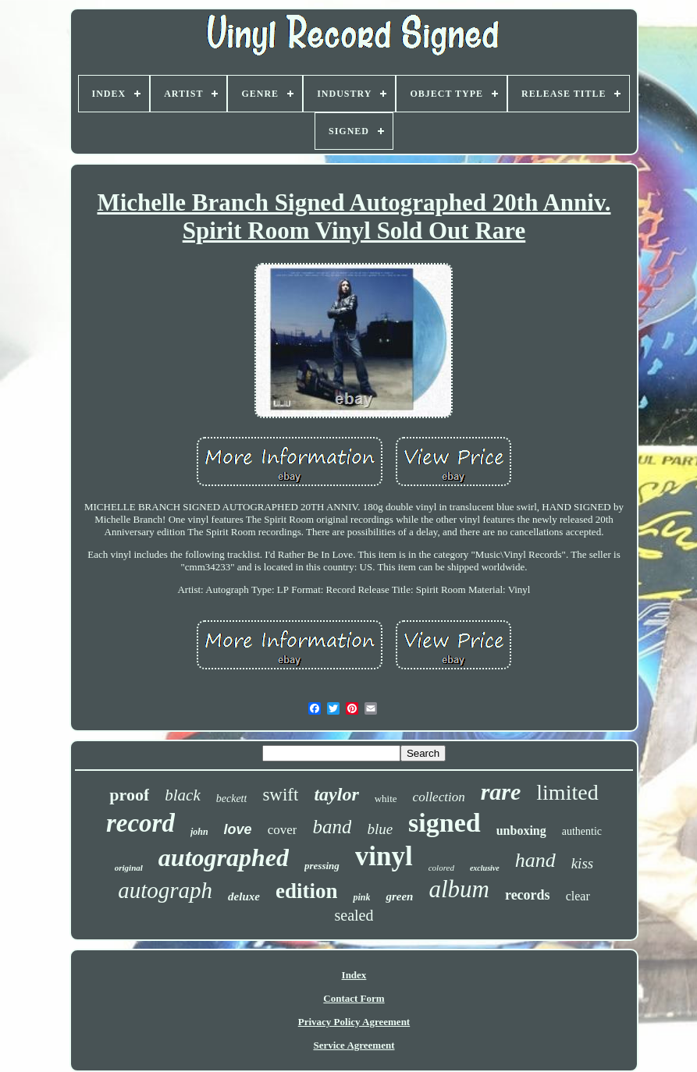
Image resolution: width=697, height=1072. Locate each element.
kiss (582, 863)
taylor (336, 794)
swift (280, 794)
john (199, 831)
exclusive (485, 868)
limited (567, 792)
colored (441, 867)
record (140, 823)
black (182, 795)
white (386, 798)
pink (361, 897)
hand (535, 860)
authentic (582, 831)
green (399, 896)
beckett (231, 798)
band (331, 826)
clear (578, 896)
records (527, 895)
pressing (322, 865)
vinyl (384, 856)
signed (444, 822)
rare (501, 791)
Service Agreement (353, 1045)
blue (380, 829)
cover (282, 829)
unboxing (521, 830)
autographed (223, 857)
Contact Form (353, 998)
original (129, 867)
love (238, 829)
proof (129, 794)
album (459, 889)
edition (307, 891)
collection (439, 797)
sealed (354, 915)
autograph (165, 890)
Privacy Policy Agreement (354, 1022)
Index (354, 975)
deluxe (244, 896)
